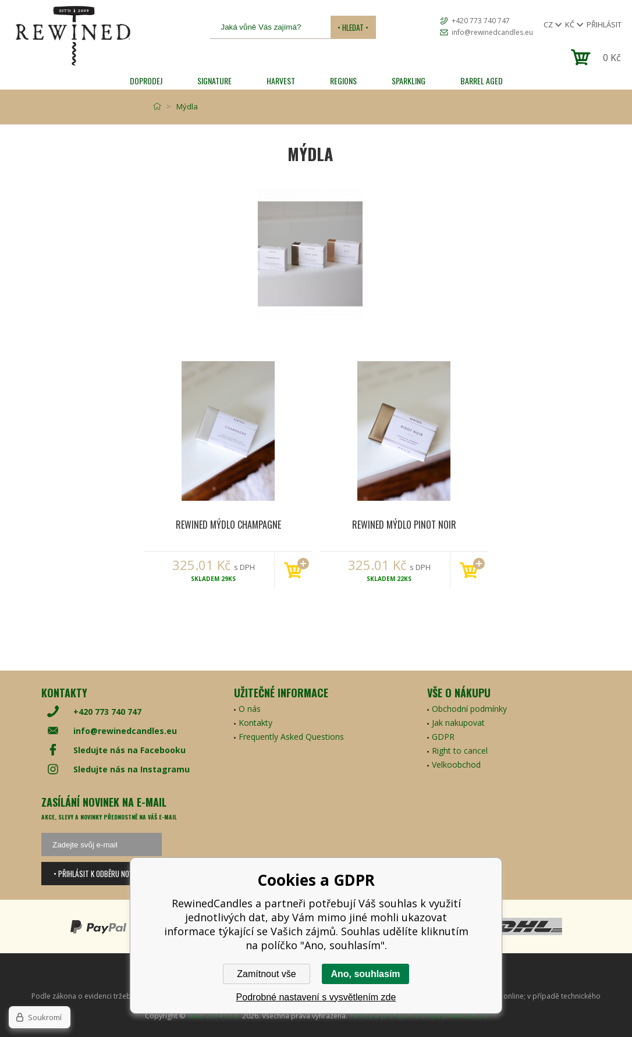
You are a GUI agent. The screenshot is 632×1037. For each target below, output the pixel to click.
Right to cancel (460, 750)
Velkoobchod (456, 764)
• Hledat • (353, 27)
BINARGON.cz (464, 1016)
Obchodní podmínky (469, 708)
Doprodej (146, 80)
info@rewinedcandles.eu (492, 32)
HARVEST (281, 80)
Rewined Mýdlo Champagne (228, 525)
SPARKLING (408, 80)
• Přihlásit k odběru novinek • (102, 873)
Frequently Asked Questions (291, 736)
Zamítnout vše (266, 974)
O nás (250, 708)
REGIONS (343, 80)
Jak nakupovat (458, 722)
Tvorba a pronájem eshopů (394, 1016)
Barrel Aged (481, 80)
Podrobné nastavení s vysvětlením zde (316, 997)
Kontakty (255, 722)
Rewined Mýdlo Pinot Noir (404, 525)
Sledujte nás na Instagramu (131, 769)
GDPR (443, 736)
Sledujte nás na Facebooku (129, 750)
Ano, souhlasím (365, 974)
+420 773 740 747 (481, 21)
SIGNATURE (214, 80)
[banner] (73, 36)
